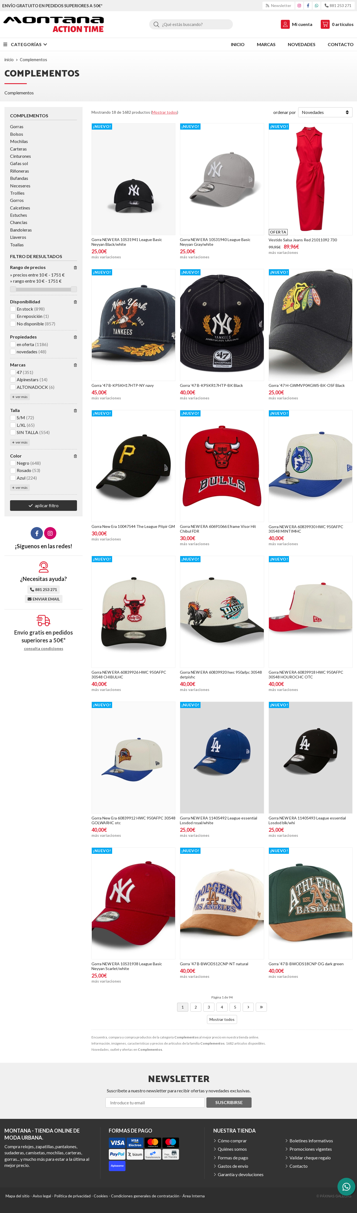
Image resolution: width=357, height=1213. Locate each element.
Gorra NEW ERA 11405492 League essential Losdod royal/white (218, 820)
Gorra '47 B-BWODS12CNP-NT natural (214, 963)
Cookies (101, 1195)
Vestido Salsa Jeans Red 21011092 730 (303, 239)
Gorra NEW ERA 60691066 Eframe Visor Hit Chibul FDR (218, 528)
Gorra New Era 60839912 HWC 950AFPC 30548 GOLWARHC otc (133, 820)
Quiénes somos (232, 1149)
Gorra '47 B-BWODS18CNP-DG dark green (306, 963)
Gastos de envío (233, 1166)
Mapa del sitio (18, 1195)
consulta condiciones (43, 648)
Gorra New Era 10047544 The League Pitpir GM (133, 526)
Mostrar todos (164, 112)
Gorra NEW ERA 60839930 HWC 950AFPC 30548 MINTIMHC (306, 529)
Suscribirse (229, 1102)
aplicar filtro (47, 505)
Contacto (299, 1166)
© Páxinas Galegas (334, 1196)
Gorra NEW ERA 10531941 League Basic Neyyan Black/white (126, 242)
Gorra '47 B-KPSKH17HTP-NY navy (122, 385)
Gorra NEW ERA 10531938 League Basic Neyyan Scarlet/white (126, 966)
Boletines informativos (311, 1140)
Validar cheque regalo (310, 1157)
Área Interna (193, 1195)
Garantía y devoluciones (241, 1174)
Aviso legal (42, 1195)
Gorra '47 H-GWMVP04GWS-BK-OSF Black (307, 385)
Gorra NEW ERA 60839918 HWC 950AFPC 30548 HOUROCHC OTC (306, 674)
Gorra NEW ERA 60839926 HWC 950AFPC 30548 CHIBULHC (128, 674)
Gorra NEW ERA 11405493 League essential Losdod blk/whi (307, 820)
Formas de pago (233, 1157)
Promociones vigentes (311, 1149)
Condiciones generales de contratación (145, 1195)
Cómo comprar (232, 1140)
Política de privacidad (72, 1195)
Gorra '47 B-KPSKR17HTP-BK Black (211, 385)
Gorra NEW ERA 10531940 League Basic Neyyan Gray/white (215, 242)
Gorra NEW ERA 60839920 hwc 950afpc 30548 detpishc (221, 674)
